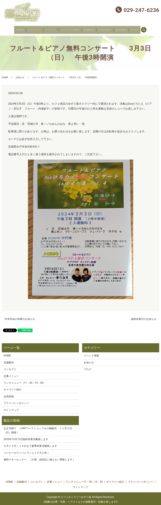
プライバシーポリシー (16, 401)
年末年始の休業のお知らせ (20, 317)
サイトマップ (11, 408)
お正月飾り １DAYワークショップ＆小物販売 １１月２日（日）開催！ (38, 428)
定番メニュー (11, 374)
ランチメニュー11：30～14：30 (84, 480)
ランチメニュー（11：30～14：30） (25, 381)
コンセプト (36, 28)
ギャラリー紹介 (71, 28)
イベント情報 (91, 354)
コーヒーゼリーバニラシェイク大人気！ (26, 451)
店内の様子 (105, 28)
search (143, 28)
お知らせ (20, 76)
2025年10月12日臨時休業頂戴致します (26, 437)
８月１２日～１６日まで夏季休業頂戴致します (30, 444)
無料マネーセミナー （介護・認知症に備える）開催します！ (40, 457)
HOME (22, 28)
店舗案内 (89, 28)
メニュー (51, 28)
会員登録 (120, 28)
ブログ (132, 28)
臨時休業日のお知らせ (143, 317)
